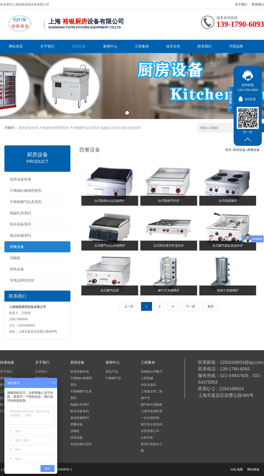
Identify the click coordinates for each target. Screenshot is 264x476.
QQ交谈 (250, 99)
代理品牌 (236, 46)
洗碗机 (15, 258)
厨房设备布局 (28, 128)
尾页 (210, 306)
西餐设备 (17, 247)
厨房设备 (79, 46)
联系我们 (258, 4)
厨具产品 (112, 371)
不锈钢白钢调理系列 (54, 128)
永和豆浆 (147, 437)
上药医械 (147, 378)
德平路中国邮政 (151, 404)
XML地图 (236, 469)
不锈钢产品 (113, 378)
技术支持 (173, 46)
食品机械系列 (20, 235)
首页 (228, 150)
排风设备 (17, 269)
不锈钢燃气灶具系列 (85, 128)
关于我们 (241, 4)
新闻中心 (110, 46)
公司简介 (41, 371)
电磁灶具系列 (110, 128)
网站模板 (253, 469)
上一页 (128, 306)
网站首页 (16, 46)
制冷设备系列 (131, 128)
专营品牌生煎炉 (22, 280)
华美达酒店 (148, 384)
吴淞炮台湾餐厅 (151, 371)
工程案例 (142, 46)
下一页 (190, 306)
